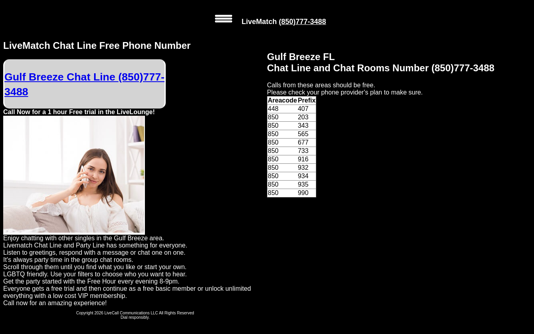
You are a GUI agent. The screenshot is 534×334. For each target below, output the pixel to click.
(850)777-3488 (302, 22)
